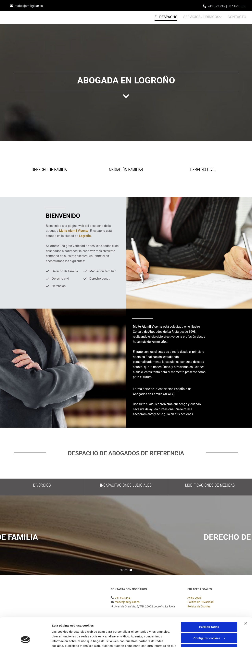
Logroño (85, 236)
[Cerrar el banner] (246, 596)
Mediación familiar (126, 169)
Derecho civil (202, 169)
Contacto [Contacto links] (237, 17)
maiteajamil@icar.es (29, 6)
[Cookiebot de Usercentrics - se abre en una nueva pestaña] (25, 639)
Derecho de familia (49, 169)
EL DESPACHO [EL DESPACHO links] (166, 17)
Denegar (209, 622)
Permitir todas (209, 600)
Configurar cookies (209, 611)
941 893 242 (216, 6)
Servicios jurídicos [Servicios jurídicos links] (201, 17)
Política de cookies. (80, 628)
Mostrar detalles (63, 639)
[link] (199, 17)
